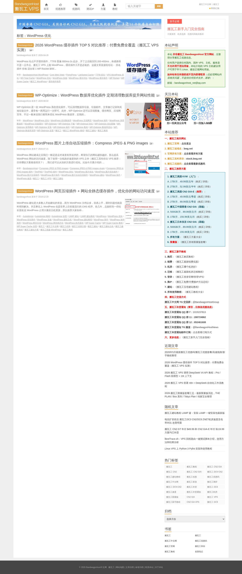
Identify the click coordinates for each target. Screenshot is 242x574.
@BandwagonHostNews (205, 327)
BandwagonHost (30, 168)
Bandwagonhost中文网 (26, 6)
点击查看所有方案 (193, 153)
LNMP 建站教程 (87, 216)
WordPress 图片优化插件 (106, 172)
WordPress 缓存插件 (98, 78)
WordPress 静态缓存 (74, 223)
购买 (198, 181)
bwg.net (188, 148)
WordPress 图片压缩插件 (28, 175)
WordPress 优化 (43, 78)
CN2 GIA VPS (193, 502)
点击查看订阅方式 (202, 332)
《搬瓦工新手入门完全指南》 (196, 337)
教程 (114, 7)
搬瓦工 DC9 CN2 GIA (174, 487)
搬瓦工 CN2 (171, 472)
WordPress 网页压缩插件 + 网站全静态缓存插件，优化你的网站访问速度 (95, 191)
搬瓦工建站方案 (32, 230)
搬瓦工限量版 (172, 497)
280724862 (200, 317)
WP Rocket (114, 78)
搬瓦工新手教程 (173, 502)
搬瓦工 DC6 (212, 487)
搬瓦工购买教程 (185, 256)
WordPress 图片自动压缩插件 (74, 175)
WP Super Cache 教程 (113, 223)
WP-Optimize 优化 (84, 124)
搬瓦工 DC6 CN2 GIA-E (215, 472)
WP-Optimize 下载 (66, 124)
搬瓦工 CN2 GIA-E (194, 472)
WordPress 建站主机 (62, 220)
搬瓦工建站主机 (106, 226)
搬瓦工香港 (192, 482)
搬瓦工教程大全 (194, 292)
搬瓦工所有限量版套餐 (193, 242)
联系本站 (149, 567)
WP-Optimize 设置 (45, 130)
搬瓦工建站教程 (173, 477)
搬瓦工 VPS (46, 178)
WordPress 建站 (97, 175)
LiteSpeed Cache (86, 75)
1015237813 (199, 312)
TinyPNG (38, 172)
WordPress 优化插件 (26, 220)
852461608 (200, 322)
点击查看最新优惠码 (194, 163)
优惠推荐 (60, 7)
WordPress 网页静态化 (53, 223)
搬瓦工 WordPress (38, 81)
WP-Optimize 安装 (43, 127)
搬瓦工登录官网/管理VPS (190, 276)
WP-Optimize (51, 124)
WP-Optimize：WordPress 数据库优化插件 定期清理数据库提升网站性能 (95, 95)
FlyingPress (71, 75)
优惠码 (76, 7)
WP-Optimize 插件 (61, 127)
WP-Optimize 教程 (79, 127)
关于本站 (159, 567)
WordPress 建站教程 (82, 220)
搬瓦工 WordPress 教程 (73, 130)
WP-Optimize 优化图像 (105, 124)
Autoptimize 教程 (42, 216)
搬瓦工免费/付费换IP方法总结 (192, 282)
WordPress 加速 (60, 78)
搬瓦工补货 (192, 487)
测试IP (90, 7)
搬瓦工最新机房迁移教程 (190, 271)
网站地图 (120, 567)
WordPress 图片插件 (50, 175)
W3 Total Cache (28, 78)
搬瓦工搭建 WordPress (50, 230)
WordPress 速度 (24, 178)
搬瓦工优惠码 (213, 477)
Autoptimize (28, 216)
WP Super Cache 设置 (27, 226)
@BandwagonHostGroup (206, 302)
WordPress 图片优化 (84, 172)
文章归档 (130, 567)
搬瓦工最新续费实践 (187, 261)
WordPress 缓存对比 (78, 78)
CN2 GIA (191, 497)
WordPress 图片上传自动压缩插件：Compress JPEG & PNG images (91, 143)
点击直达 (186, 143)
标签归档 (139, 567)
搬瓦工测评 (212, 482)
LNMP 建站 (74, 216)
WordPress (28, 120)
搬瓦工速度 (171, 492)
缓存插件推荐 (55, 81)
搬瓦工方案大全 (192, 237)
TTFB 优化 (100, 75)
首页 (46, 7)
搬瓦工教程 (103, 130)
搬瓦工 (216, 4)
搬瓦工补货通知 (194, 492)
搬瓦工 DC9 (212, 502)
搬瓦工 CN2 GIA (214, 467)
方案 (103, 7)
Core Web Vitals (57, 75)
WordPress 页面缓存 (34, 124)
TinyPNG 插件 (50, 172)
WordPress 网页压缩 (32, 223)
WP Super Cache (93, 223)
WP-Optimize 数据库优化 (101, 127)
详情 (205, 181)
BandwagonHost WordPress (35, 75)
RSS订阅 (214, 8)
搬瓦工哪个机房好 (186, 266)
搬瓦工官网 (170, 546)
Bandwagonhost (26, 45)
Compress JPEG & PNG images (53, 168)
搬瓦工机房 (212, 492)
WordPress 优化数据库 (61, 120)
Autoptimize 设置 (59, 216)
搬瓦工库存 (200, 546)
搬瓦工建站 (91, 130)
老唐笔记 (199, 551)
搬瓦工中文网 (205, 4)
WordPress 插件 (100, 120)
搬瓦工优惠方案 (79, 226)
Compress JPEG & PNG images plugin (87, 168)
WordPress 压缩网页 (82, 120)
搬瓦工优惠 (65, 226)
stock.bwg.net (194, 158)
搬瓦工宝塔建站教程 (187, 287)
